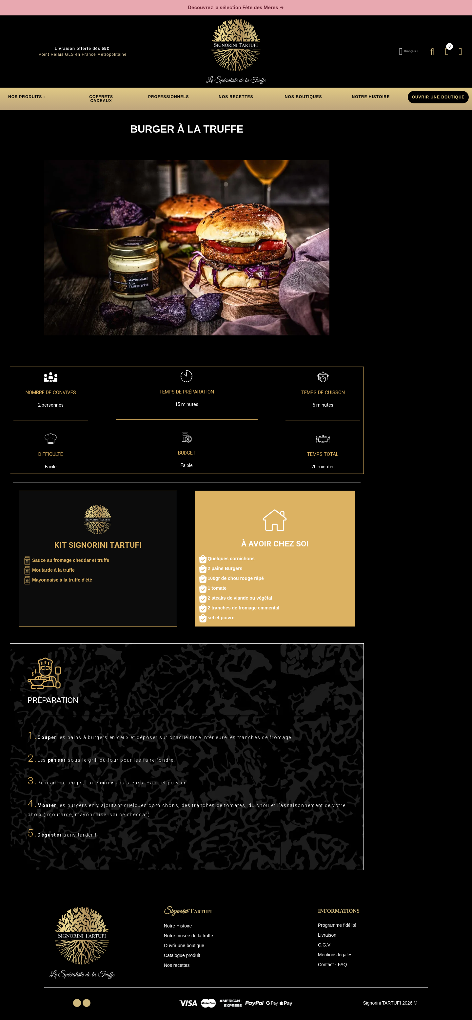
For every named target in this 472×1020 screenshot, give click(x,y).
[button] (101, 97)
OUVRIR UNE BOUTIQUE (438, 95)
